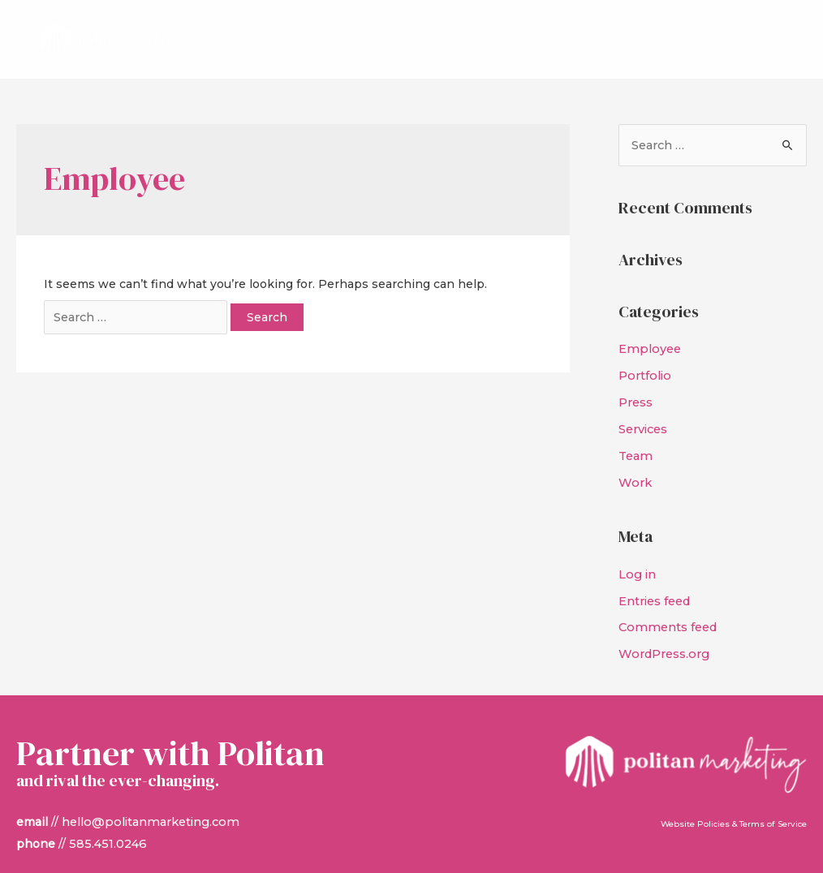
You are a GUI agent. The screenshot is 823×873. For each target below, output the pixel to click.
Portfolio (644, 365)
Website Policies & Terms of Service (734, 803)
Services (643, 416)
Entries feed (654, 583)
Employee (648, 339)
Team (634, 441)
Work (634, 467)
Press (635, 390)
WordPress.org (662, 634)
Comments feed (665, 609)
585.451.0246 (106, 822)
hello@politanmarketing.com (147, 800)
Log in (636, 558)
